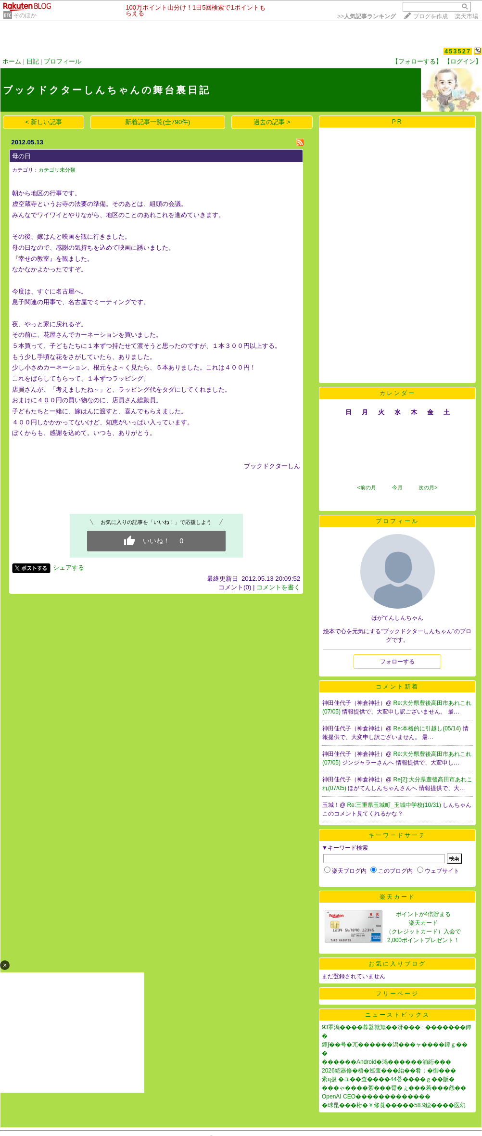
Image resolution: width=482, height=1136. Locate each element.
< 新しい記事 (44, 122)
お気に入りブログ (397, 963)
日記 (32, 61)
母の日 (21, 156)
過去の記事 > (272, 122)
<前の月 (366, 487)
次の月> (428, 487)
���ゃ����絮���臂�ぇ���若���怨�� (394, 1088)
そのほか (25, 15)
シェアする (68, 567)
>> (366, 16)
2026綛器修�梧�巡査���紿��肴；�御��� (389, 1070)
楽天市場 (466, 16)
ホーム (11, 61)
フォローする (397, 661)
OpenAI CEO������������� (376, 1096)
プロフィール (62, 61)
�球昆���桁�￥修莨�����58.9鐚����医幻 (394, 1105)
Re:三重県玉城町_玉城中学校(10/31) (395, 805)
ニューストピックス (397, 1014)
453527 (457, 51)
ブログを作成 (430, 16)
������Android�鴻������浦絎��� (386, 1062)
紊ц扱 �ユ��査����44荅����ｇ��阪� (388, 1079)
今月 (397, 487)
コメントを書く (278, 587)
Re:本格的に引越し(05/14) (428, 728)
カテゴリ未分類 (57, 170)
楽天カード (398, 896)
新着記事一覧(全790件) (157, 122)
